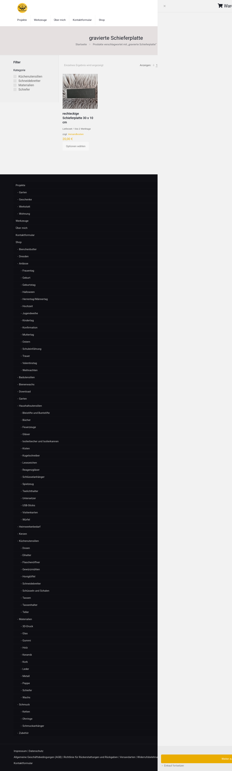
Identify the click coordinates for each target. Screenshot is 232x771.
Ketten (26, 711)
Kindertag (28, 320)
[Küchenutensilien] (15, 76)
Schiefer (27, 690)
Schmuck (24, 704)
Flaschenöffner (31, 562)
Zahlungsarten (170, 757)
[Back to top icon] (214, 751)
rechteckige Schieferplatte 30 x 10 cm (78, 118)
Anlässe (23, 263)
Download (25, 391)
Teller (25, 612)
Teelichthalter (30, 491)
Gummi (26, 640)
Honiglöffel (28, 576)
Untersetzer (29, 498)
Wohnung (24, 213)
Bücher (26, 420)
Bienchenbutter (28, 249)
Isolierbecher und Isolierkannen (40, 441)
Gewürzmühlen (31, 569)
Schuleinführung (31, 348)
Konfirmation (29, 327)
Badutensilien (27, 377)
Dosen (26, 548)
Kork (25, 661)
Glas (25, 633)
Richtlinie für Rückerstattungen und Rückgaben (91, 757)
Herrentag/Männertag (35, 299)
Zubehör (24, 733)
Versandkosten (76, 134)
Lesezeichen (29, 462)
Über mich (21, 228)
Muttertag (28, 334)
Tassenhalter (29, 605)
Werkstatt (24, 206)
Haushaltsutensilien (30, 405)
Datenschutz (36, 751)
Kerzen (23, 533)
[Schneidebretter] (15, 80)
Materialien (25, 619)
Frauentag (28, 270)
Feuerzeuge (29, 427)
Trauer (26, 356)
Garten (23, 192)
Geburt (26, 277)
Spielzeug (28, 484)
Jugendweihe (30, 313)
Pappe (26, 683)
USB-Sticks (28, 505)
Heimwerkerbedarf (30, 526)
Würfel (26, 519)
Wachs (26, 697)
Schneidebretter (31, 583)
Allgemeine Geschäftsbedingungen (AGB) (38, 757)
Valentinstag (29, 363)
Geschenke (25, 199)
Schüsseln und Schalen (35, 590)
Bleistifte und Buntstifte (36, 412)
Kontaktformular (25, 235)
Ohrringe (27, 718)
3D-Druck (27, 626)
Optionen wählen (76, 146)
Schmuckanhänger (33, 725)
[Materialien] (15, 85)
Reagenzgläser (30, 469)
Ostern (26, 341)
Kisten (26, 448)
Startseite (81, 44)
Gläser (26, 434)
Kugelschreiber (31, 455)
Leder (25, 669)
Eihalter (26, 555)
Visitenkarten (30, 512)
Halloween (28, 292)
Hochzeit (27, 306)
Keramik (27, 654)
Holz (25, 647)
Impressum (20, 751)
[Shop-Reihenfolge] (204, 65)
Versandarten (127, 757)
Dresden (24, 256)
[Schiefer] (15, 89)
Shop (19, 242)
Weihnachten (30, 370)
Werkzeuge (22, 220)
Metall (26, 676)
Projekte (20, 185)
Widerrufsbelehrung (148, 757)
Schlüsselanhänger (33, 476)
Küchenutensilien (29, 541)
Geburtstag (28, 284)
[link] (154, 65)
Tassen (26, 597)
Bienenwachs (26, 384)
